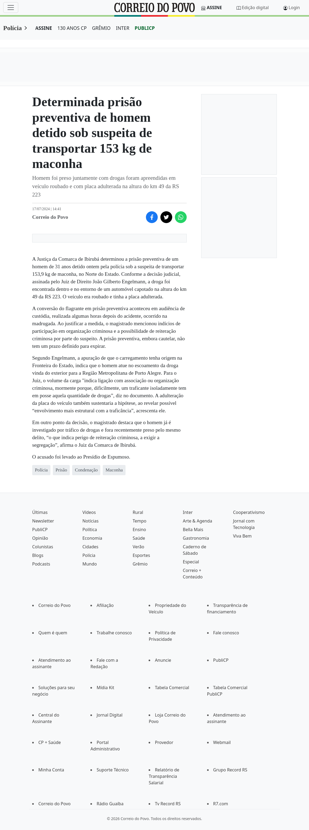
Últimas (39, 512)
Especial (191, 562)
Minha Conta (51, 770)
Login (294, 7)
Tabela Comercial (172, 688)
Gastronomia (196, 538)
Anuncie (163, 660)
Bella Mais (193, 529)
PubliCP (39, 529)
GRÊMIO (101, 28)
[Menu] (10, 7)
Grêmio (140, 564)
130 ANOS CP (72, 28)
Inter (188, 512)
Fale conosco (226, 633)
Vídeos (89, 512)
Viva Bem (242, 536)
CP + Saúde (49, 742)
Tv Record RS (168, 804)
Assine (214, 7)
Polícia (12, 27)
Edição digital (255, 7)
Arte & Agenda (197, 521)
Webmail (222, 742)
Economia (92, 538)
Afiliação (105, 605)
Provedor (164, 742)
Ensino (139, 529)
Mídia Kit (105, 688)
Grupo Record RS (230, 770)
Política (89, 529)
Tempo (139, 521)
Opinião (40, 538)
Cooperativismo (249, 512)
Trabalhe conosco (114, 633)
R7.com (220, 804)
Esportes (141, 555)
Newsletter (43, 521)
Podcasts (41, 564)
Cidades (90, 547)
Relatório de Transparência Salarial (164, 776)
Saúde (139, 538)
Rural (138, 512)
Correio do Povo (54, 605)
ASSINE (43, 28)
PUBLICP (145, 28)
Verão (138, 547)
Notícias (90, 521)
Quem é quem (52, 633)
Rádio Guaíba (110, 804)
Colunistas (42, 547)
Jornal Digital (109, 715)
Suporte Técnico (113, 770)
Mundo (89, 564)
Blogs (37, 555)
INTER (122, 28)
